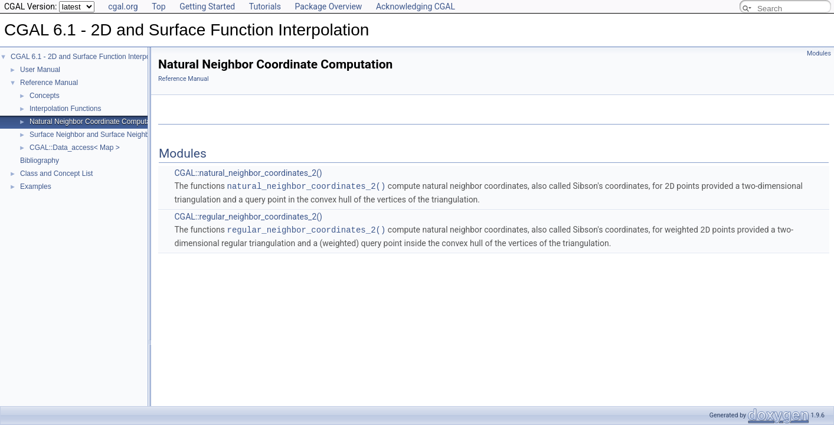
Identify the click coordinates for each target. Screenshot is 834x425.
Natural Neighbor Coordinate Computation (96, 121)
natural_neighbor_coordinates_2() (306, 185)
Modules (819, 53)
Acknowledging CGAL (415, 6)
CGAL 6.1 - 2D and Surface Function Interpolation (89, 57)
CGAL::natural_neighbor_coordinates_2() (248, 173)
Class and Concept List (56, 173)
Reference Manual (49, 83)
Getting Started (207, 6)
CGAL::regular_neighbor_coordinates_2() (248, 216)
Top (159, 6)
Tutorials (265, 6)
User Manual (40, 70)
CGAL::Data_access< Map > (75, 147)
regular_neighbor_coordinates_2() (306, 228)
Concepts (45, 95)
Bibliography (39, 160)
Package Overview (328, 6)
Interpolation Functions (65, 108)
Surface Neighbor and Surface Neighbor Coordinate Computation (132, 134)
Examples (35, 186)
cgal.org (123, 6)
